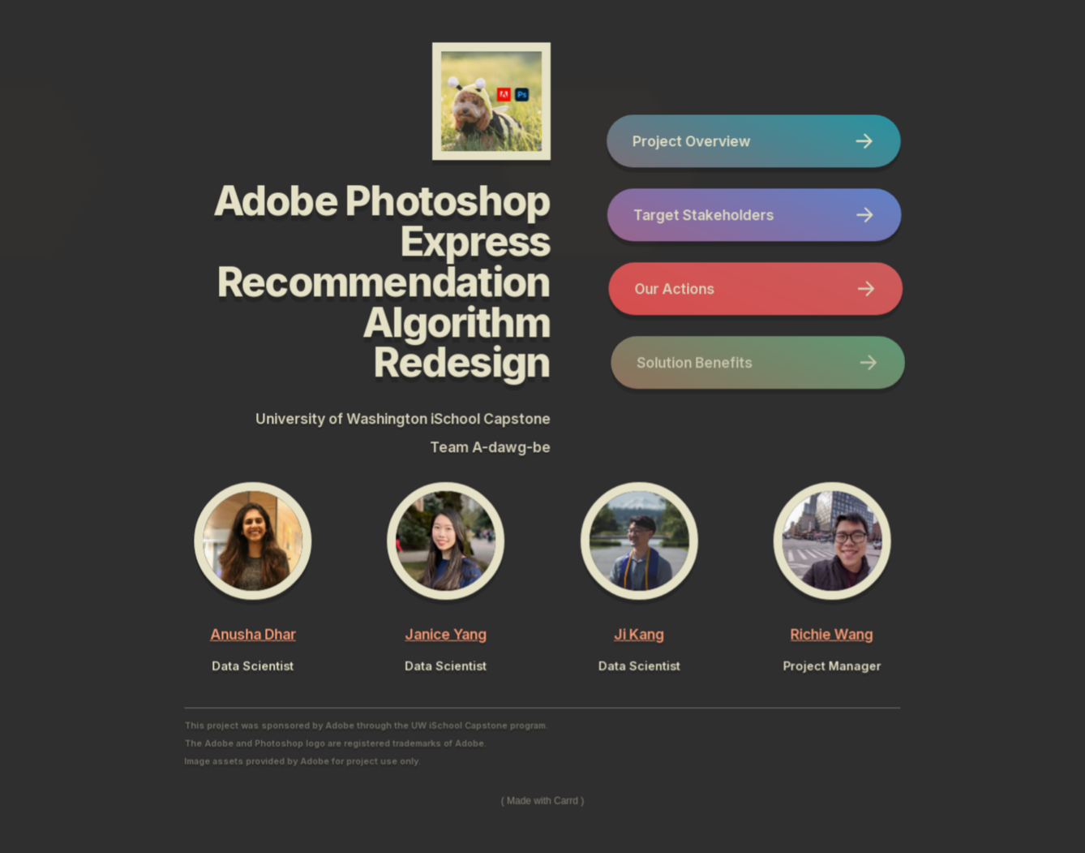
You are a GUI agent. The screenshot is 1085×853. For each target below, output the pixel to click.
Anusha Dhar (253, 633)
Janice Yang (446, 633)
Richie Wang (832, 633)
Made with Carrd (542, 800)
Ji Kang (639, 633)
